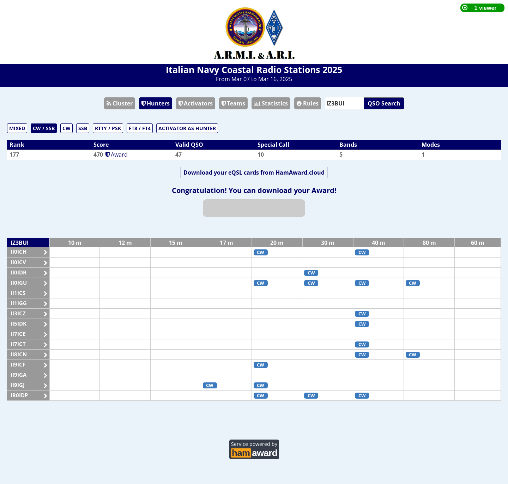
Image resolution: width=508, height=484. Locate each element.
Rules (308, 103)
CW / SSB (44, 128)
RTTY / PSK (108, 128)
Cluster (120, 103)
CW (66, 128)
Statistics (271, 103)
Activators (196, 103)
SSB (82, 128)
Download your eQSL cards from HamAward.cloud (254, 172)
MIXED (17, 128)
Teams (233, 103)
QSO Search (384, 103)
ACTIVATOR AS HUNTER (187, 128)
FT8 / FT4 (140, 128)
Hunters (155, 103)
